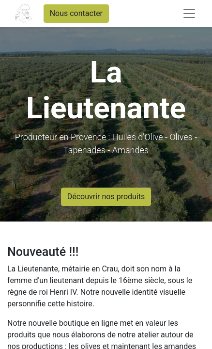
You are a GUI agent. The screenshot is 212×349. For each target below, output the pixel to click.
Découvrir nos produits (106, 196)
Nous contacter (76, 13)
